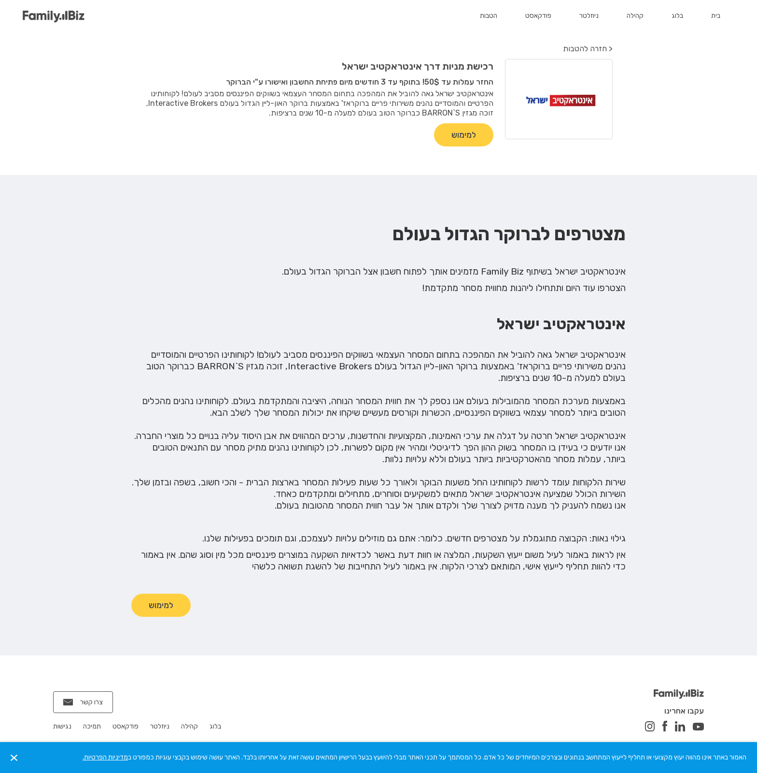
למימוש (463, 135)
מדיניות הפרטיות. (105, 757)
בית (715, 16)
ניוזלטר (589, 16)
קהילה (635, 16)
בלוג (677, 16)
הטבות (488, 16)
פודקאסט (538, 16)
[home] (53, 17)
